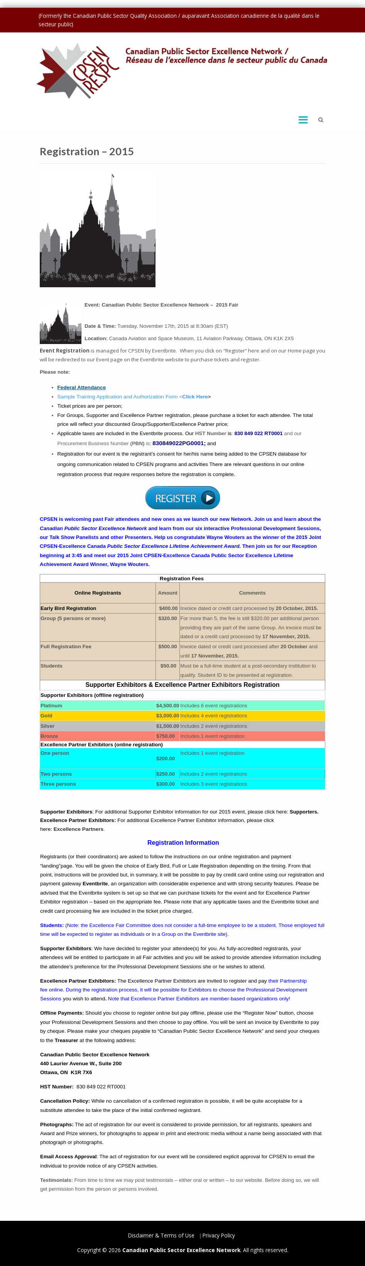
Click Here (195, 397)
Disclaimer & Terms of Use (161, 1235)
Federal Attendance (81, 387)
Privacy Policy (219, 1235)
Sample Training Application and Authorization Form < (119, 397)
